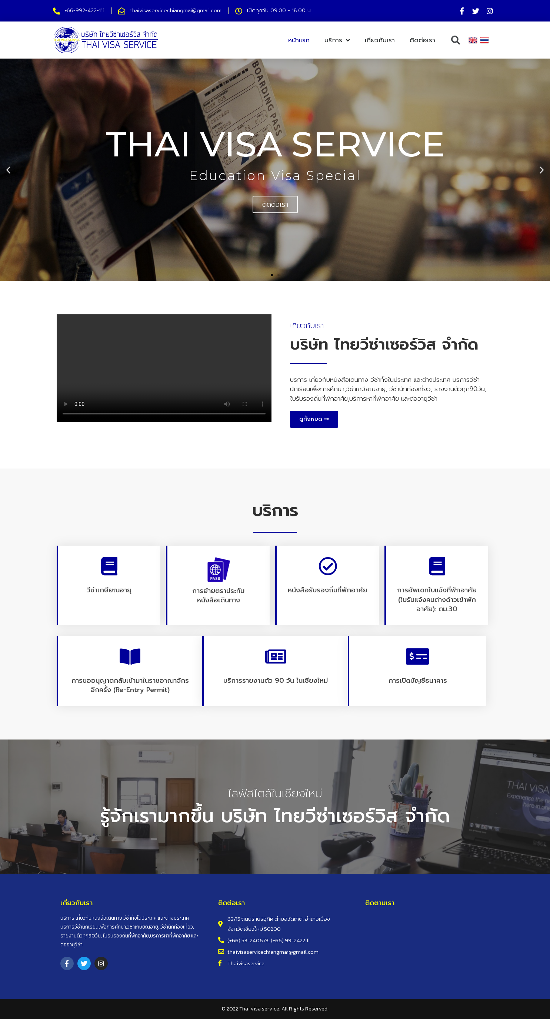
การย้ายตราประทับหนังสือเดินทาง (218, 595)
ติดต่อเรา (422, 40)
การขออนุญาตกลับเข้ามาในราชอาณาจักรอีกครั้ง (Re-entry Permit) (130, 685)
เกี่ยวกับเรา (380, 40)
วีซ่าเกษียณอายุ (109, 590)
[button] (272, 275)
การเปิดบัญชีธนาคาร (418, 680)
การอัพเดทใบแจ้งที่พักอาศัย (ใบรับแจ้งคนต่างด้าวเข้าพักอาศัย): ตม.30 (437, 599)
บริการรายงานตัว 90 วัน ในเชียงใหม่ (275, 680)
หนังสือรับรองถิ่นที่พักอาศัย (327, 590)
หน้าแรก (299, 40)
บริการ (337, 40)
